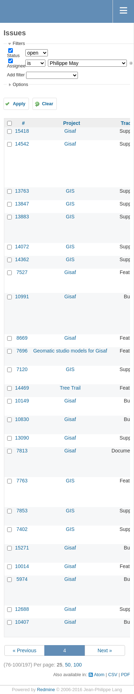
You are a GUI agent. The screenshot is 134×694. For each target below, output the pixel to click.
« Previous (24, 650)
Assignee (16, 66)
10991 (22, 296)
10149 (22, 401)
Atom (99, 674)
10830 (22, 419)
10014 (22, 566)
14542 (22, 144)
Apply (19, 103)
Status (13, 55)
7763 (22, 480)
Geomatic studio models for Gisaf (70, 351)
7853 (22, 510)
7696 (22, 351)
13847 (22, 204)
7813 (22, 451)
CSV (113, 674)
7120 (22, 369)
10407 (22, 622)
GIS (70, 191)
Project (71, 123)
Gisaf (70, 131)
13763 (22, 191)
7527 (22, 272)
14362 (22, 259)
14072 (22, 246)
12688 (22, 609)
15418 (22, 131)
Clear (47, 103)
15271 (22, 548)
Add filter (16, 74)
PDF (125, 674)
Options (20, 84)
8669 (22, 338)
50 (68, 665)
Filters (19, 43)
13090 (22, 438)
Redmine (46, 689)
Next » (105, 650)
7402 (22, 529)
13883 (22, 216)
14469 (22, 388)
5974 (22, 579)
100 (77, 665)
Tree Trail (70, 388)
